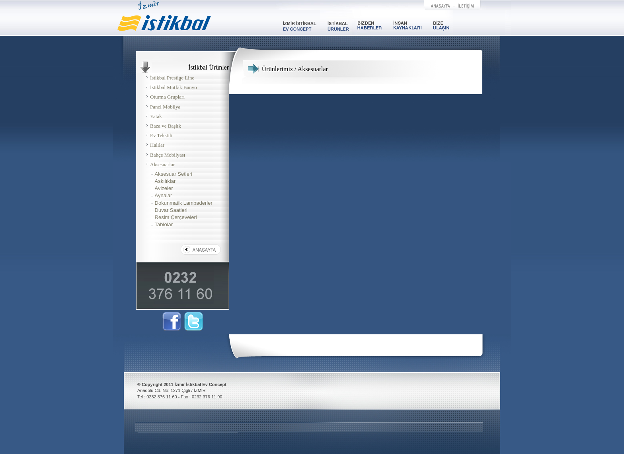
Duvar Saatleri (171, 210)
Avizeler (164, 188)
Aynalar (163, 195)
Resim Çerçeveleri (176, 217)
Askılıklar (165, 181)
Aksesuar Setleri (174, 174)
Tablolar (164, 224)
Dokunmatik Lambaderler (184, 203)
